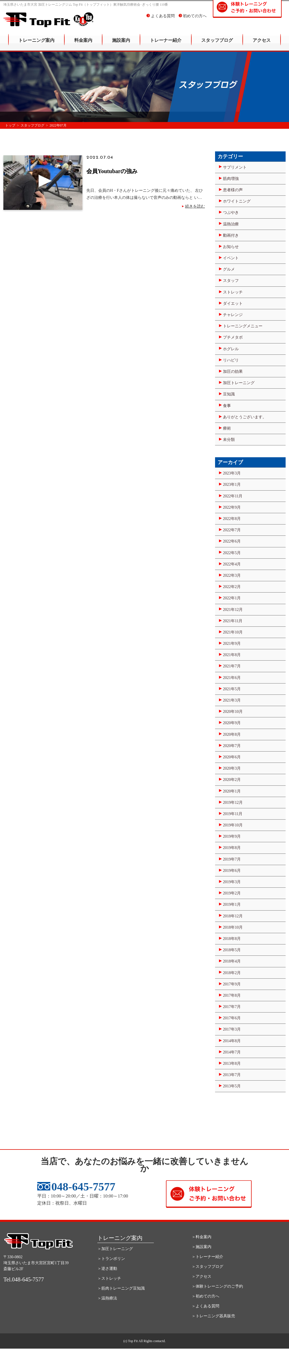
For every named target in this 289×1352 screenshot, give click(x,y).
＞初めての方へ (205, 1296)
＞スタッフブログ (207, 1266)
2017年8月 (232, 995)
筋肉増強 (231, 179)
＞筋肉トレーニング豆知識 (121, 1288)
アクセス (262, 44)
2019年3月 (232, 882)
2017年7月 (232, 1007)
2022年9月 (232, 507)
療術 (227, 428)
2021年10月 (233, 632)
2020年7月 (232, 746)
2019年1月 (232, 904)
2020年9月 (232, 723)
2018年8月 (232, 939)
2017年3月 (232, 1029)
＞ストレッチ (109, 1278)
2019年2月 (232, 893)
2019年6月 (232, 870)
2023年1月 (232, 484)
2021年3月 (232, 700)
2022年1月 (232, 598)
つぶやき (231, 212)
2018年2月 (232, 973)
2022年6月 (232, 541)
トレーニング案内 (36, 44)
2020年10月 (233, 711)
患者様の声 (233, 190)
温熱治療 (231, 224)
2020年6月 (232, 757)
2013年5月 (232, 1086)
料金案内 (83, 44)
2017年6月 (232, 1018)
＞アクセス (201, 1276)
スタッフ (231, 280)
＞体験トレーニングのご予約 (217, 1286)
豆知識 (229, 394)
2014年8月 (232, 1041)
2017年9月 (232, 984)
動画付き (231, 235)
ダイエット (233, 303)
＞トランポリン (111, 1259)
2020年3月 (232, 768)
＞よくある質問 (205, 1306)
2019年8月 (232, 848)
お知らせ (231, 247)
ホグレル (231, 349)
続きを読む (195, 206)
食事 (227, 406)
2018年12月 (233, 916)
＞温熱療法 (107, 1298)
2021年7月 (232, 666)
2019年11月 (232, 814)
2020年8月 (232, 734)
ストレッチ (233, 292)
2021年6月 (232, 678)
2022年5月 (232, 553)
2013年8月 (232, 1063)
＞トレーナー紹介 (207, 1257)
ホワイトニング (237, 201)
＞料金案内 (201, 1237)
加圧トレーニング (239, 383)
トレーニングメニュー (242, 326)
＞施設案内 (201, 1247)
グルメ (229, 269)
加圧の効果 (233, 371)
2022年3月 (232, 575)
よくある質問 (160, 20)
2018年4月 (232, 961)
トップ (10, 125)
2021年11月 (232, 621)
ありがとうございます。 (244, 417)
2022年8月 (232, 519)
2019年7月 (232, 859)
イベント (231, 258)
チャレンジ (233, 315)
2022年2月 (232, 587)
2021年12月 (233, 610)
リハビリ (231, 360)
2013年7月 (232, 1075)
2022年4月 (232, 564)
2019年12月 (233, 802)
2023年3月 (232, 473)
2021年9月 (232, 643)
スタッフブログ (217, 44)
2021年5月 (232, 689)
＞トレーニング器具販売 (213, 1316)
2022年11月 (232, 496)
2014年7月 (232, 1052)
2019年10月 (233, 825)
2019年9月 (232, 836)
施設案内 (121, 44)
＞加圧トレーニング (115, 1249)
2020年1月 (232, 791)
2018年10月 (233, 927)
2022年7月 (232, 530)
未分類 (229, 439)
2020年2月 (232, 780)
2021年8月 (232, 655)
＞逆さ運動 (107, 1268)
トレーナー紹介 (165, 44)
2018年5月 (232, 950)
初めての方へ (193, 20)
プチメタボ (233, 337)
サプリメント (235, 167)
